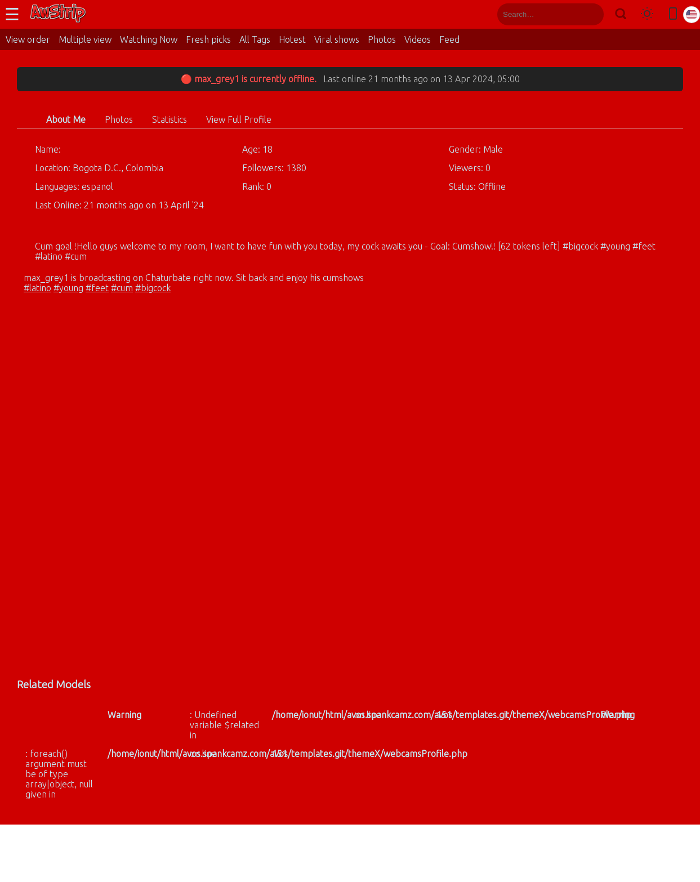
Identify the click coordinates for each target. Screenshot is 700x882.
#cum (122, 288)
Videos (417, 39)
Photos (382, 39)
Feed (449, 39)
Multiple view (85, 39)
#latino (37, 288)
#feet (97, 288)
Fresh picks (208, 39)
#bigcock (153, 288)
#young (68, 288)
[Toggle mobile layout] (673, 14)
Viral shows (336, 39)
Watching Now (148, 39)
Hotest (292, 39)
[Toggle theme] (647, 14)
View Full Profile (238, 119)
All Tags (254, 39)
